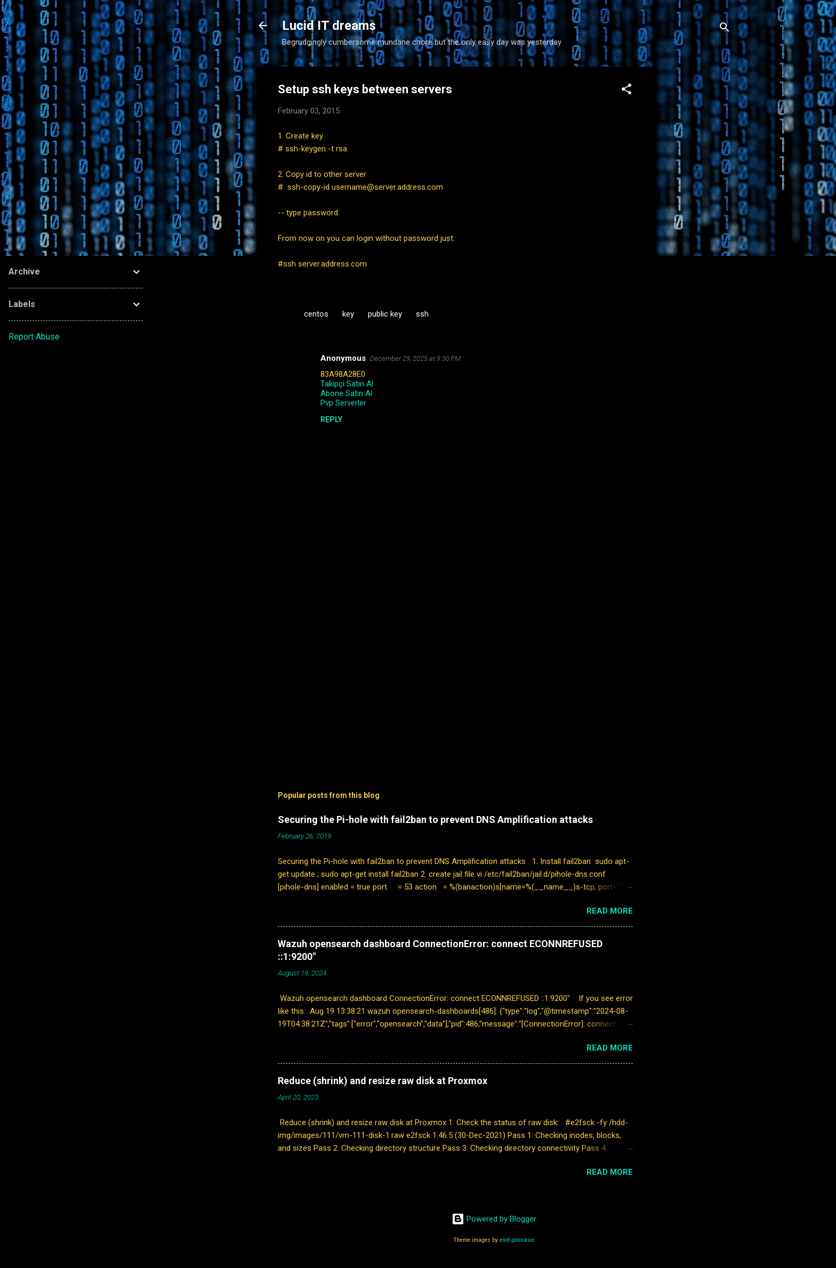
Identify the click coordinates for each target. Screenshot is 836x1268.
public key (385, 314)
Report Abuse (34, 337)
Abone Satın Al (346, 393)
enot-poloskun (517, 1240)
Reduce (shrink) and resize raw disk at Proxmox (382, 1080)
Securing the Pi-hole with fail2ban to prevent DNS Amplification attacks (435, 819)
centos (316, 314)
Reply (331, 419)
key (348, 314)
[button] (626, 91)
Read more (609, 911)
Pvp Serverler (343, 403)
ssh (422, 314)
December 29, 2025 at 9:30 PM (415, 358)
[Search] (724, 29)
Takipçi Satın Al (346, 384)
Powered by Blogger (494, 1219)
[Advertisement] (697, 226)
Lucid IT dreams (329, 25)
